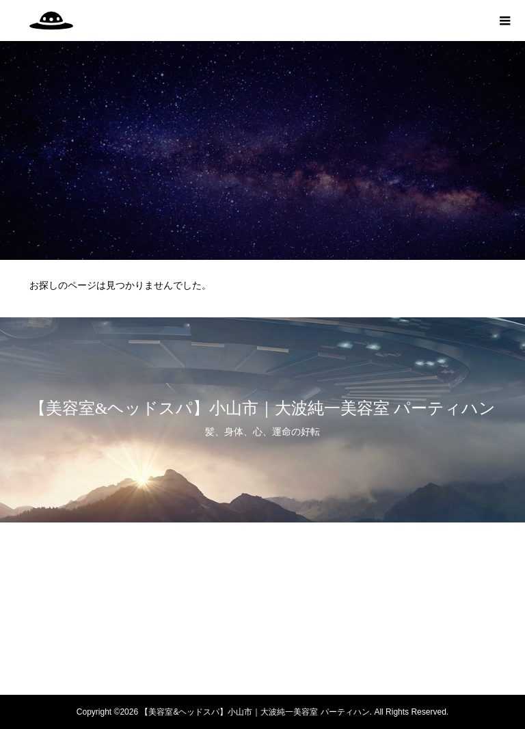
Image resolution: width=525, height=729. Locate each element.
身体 (262, 572)
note (262, 668)
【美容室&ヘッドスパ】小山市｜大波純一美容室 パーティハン (262, 408)
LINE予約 (262, 644)
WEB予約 (262, 620)
